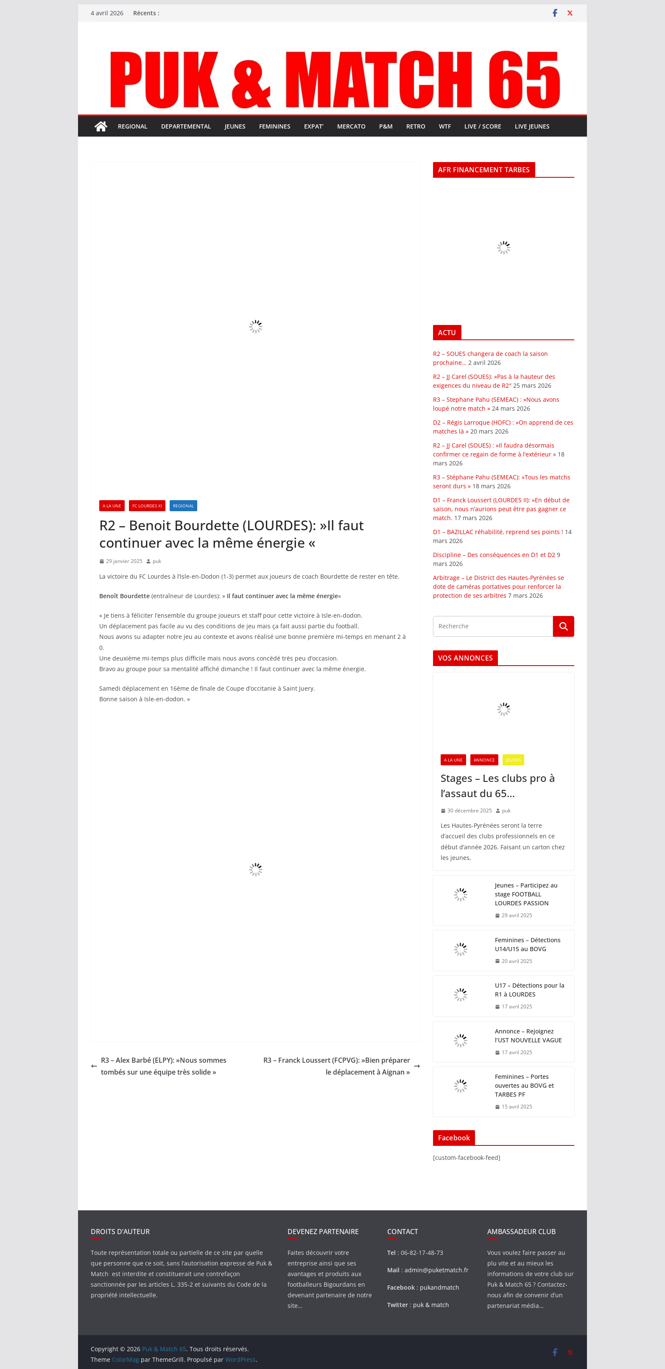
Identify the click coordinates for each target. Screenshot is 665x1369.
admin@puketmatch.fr (437, 1270)
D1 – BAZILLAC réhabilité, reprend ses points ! (498, 532)
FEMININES (275, 126)
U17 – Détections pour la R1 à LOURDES (529, 989)
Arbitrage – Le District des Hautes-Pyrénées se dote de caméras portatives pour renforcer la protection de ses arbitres (498, 586)
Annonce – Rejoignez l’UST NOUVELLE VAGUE (528, 1035)
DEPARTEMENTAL (186, 126)
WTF (445, 126)
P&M (386, 126)
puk (157, 561)
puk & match (431, 1305)
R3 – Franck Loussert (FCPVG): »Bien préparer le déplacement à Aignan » (341, 1066)
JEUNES (235, 126)
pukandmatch (439, 1287)
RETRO (415, 126)
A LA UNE (112, 506)
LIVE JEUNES (532, 126)
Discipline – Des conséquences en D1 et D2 (494, 555)
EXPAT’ (314, 126)
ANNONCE (484, 760)
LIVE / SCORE (482, 126)
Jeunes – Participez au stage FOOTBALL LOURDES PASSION (526, 894)
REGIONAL (133, 126)
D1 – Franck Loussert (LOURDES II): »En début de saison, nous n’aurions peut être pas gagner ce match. (501, 509)
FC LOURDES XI (147, 506)
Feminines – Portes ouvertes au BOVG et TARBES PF (524, 1085)
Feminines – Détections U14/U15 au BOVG (528, 944)
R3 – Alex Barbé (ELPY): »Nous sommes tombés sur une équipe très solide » (158, 1066)
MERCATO (351, 126)
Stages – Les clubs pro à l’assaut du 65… (498, 785)
